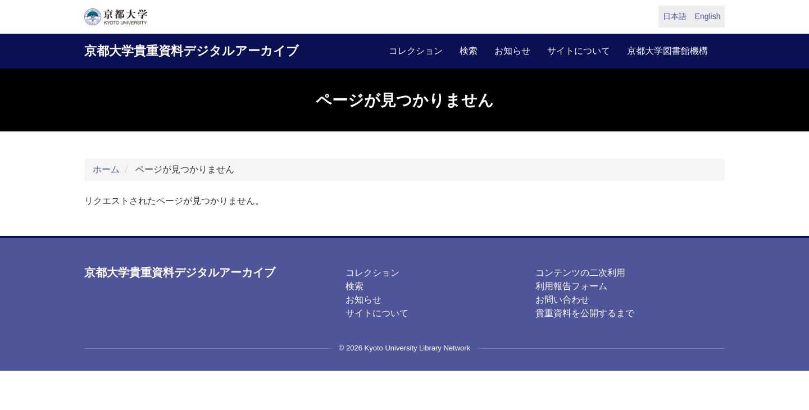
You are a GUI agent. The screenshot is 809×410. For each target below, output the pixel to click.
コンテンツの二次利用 (580, 272)
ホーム (106, 169)
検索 (469, 51)
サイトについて (578, 51)
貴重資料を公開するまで (584, 313)
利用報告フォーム (571, 286)
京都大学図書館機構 (667, 51)
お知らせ (512, 51)
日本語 (675, 16)
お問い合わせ (562, 299)
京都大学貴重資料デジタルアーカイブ (191, 51)
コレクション (416, 51)
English (708, 16)
